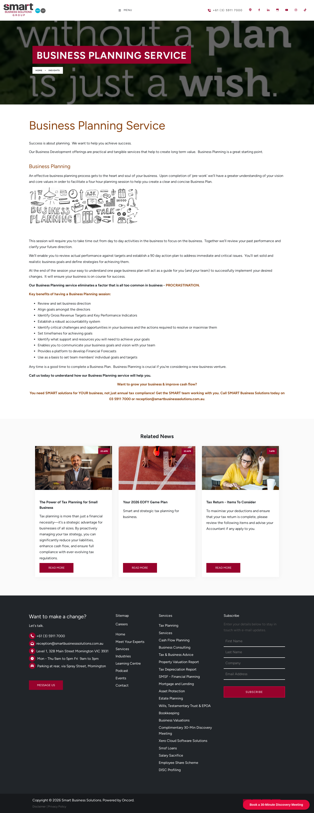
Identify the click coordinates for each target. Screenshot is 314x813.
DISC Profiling (170, 770)
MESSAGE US (38, 683)
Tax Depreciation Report (177, 669)
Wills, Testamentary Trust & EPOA (185, 706)
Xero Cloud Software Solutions (183, 741)
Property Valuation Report (179, 662)
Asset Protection (172, 691)
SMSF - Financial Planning (179, 677)
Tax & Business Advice (176, 655)
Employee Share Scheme (178, 763)
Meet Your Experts (130, 642)
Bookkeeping (169, 713)
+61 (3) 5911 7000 (218, 8)
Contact (122, 685)
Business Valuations (174, 720)
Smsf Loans (168, 748)
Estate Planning (171, 698)
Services (122, 649)
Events (121, 678)
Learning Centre (128, 663)
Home (39, 70)
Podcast (122, 671)
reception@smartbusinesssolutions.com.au (69, 643)
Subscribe (254, 692)
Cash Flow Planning (174, 640)
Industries (123, 656)
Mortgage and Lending (176, 684)
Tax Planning (168, 625)
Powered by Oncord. (118, 800)
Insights (54, 70)
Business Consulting (174, 647)
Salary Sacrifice (171, 755)
